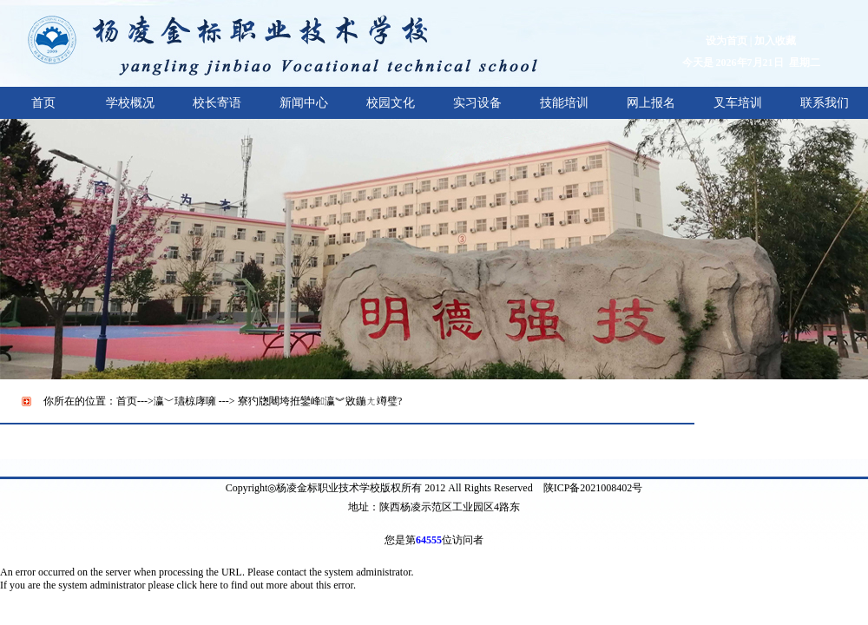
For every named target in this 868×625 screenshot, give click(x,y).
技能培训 (564, 102)
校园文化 (390, 102)
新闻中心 (303, 102)
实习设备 (477, 102)
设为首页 (726, 41)
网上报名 (651, 102)
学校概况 (130, 102)
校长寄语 (217, 102)
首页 (43, 102)
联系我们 (824, 102)
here (209, 585)
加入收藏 (775, 41)
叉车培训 (737, 102)
